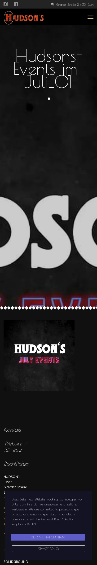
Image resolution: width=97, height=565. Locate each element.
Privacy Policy (49, 548)
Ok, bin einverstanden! (48, 537)
